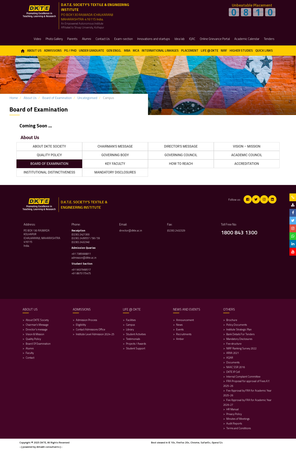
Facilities (131, 320)
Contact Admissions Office (90, 329)
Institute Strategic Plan (239, 329)
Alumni (30, 348)
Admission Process (86, 320)
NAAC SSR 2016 (235, 367)
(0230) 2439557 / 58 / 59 (86, 238)
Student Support (135, 348)
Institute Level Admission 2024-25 (95, 334)
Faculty (30, 353)
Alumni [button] (86, 38)
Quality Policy (33, 339)
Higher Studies (241, 50)
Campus (130, 325)
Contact (30, 358)
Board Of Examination (38, 344)
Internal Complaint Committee (243, 376)
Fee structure (234, 344)
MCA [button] (136, 50)
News (179, 325)
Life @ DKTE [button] (209, 50)
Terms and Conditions (238, 428)
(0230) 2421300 (81, 234)
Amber (180, 339)
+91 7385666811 (81, 254)
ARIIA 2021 (232, 353)
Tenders (269, 38)
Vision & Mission (35, 334)
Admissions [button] (53, 50)
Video (37, 38)
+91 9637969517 (81, 269)
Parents (72, 38)
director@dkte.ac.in (130, 230)
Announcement (185, 320)
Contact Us (103, 38)
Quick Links (264, 50)
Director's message (36, 329)
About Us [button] (34, 50)
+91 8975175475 (81, 273)
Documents (232, 362)
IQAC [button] (192, 38)
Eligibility (81, 325)
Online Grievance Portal (215, 38)
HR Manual (232, 409)
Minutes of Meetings (238, 419)
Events (180, 329)
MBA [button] (127, 50)
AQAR (230, 358)
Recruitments (183, 334)
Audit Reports (234, 423)
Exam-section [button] (123, 38)
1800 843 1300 (239, 232)
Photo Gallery (54, 38)
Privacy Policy (234, 414)
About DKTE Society (37, 320)
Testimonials (133, 339)
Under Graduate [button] (91, 50)
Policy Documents (236, 325)
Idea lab (180, 38)
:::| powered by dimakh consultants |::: (41, 447)
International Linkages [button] (160, 50)
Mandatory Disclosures (239, 339)
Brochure (231, 320)
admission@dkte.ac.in (84, 258)
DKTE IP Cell (233, 372)
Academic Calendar (246, 38)
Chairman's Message (37, 325)
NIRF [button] (224, 50)
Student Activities (136, 334)
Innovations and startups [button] (153, 38)
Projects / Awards (136, 344)
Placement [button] (189, 50)
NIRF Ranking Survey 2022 (241, 348)
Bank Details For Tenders (240, 334)
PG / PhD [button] (70, 50)
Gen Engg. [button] (113, 50)
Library (130, 329)
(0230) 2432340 (81, 242)
